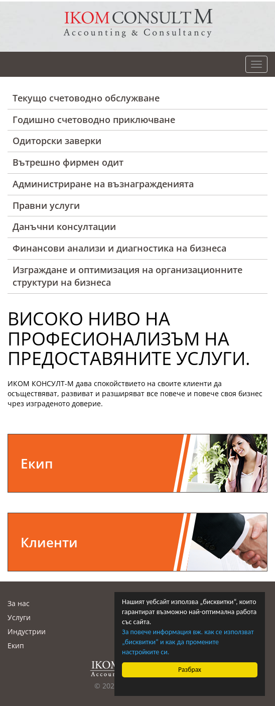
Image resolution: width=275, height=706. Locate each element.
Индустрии (27, 631)
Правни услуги (46, 205)
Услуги (19, 617)
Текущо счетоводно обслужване (86, 98)
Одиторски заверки (57, 141)
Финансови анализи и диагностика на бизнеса (119, 248)
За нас (19, 603)
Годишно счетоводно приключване (94, 119)
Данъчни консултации (64, 226)
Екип (16, 645)
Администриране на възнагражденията (103, 184)
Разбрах (189, 669)
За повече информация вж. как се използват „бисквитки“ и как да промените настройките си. (188, 642)
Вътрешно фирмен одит (68, 162)
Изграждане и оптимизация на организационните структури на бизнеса (127, 276)
